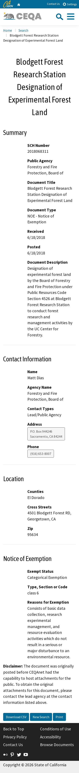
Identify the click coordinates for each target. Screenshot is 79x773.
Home (7, 30)
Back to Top (13, 728)
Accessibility (50, 736)
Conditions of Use (55, 728)
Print (59, 717)
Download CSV (16, 717)
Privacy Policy (15, 736)
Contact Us (53, 4)
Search (23, 30)
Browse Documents (57, 744)
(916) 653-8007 (40, 454)
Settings (70, 4)
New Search (41, 717)
